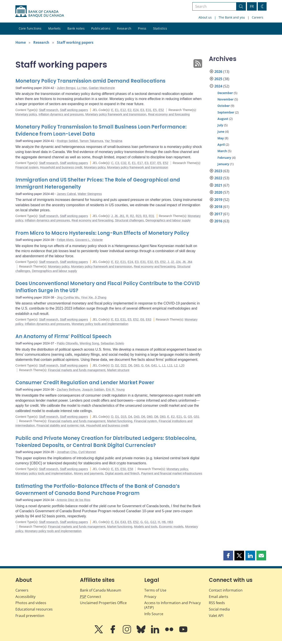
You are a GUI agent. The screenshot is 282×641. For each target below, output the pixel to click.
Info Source (153, 613)
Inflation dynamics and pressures (61, 114)
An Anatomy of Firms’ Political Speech (63, 336)
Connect (90, 596)
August (222, 119)
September (225, 112)
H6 (164, 522)
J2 (172, 262)
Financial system (26, 167)
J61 (121, 216)
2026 (218, 71)
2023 (218, 170)
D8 (156, 416)
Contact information (226, 590)
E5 (155, 110)
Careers (257, 17)
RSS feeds (217, 602)
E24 (136, 110)
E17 (140, 163)
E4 (117, 522)
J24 (178, 262)
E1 (117, 110)
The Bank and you (232, 17)
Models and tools (145, 526)
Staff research (48, 110)
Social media (219, 609)
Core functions (30, 28)
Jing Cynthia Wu (68, 297)
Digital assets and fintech (122, 473)
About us (205, 17)
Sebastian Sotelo (112, 343)
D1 (117, 416)
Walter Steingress (90, 194)
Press (142, 28)
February (224, 157)
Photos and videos (30, 602)
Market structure (118, 370)
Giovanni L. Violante (89, 240)
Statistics (160, 28)
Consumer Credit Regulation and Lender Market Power (84, 382)
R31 (151, 216)
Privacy (150, 596)
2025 (218, 78)
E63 (148, 319)
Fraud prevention (29, 615)
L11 (169, 365)
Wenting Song (89, 343)
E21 (123, 262)
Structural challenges (129, 220)
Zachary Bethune (68, 389)
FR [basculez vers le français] (252, 6)
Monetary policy (26, 114)
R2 (132, 216)
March (222, 151)
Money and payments (88, 473)
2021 (218, 185)
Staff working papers (75, 42)
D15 (123, 416)
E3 (142, 110)
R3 (145, 216)
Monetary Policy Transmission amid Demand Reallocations (90, 81)
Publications (100, 28)
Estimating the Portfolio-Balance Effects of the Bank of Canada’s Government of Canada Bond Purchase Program (97, 490)
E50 (123, 469)
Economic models (171, 526)
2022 (218, 178)
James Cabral (66, 194)
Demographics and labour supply (168, 220)
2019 (218, 199)
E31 (148, 110)
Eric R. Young (115, 389)
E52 (161, 110)
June (220, 131)
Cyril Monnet (87, 452)
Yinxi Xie (87, 297)
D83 (163, 416)
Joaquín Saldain (93, 389)
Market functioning (119, 421)
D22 (123, 365)
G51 (196, 416)
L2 (176, 365)
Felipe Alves (65, 240)
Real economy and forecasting (169, 114)
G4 (147, 365)
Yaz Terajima (113, 141)
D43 (136, 416)
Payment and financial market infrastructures (171, 473)
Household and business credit (61, 167)
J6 (116, 216)
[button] (228, 555)
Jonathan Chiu (67, 452)
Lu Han (82, 88)
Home (20, 42)
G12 (153, 522)
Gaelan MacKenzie (102, 88)
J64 (189, 262)
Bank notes (76, 28)
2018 (218, 206)
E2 (129, 110)
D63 (136, 365)
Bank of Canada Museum (100, 590)
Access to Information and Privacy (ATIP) (172, 605)
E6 (142, 319)
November (225, 99)
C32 (123, 163)
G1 (147, 522)
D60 (149, 416)
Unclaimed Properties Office (103, 602)
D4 (130, 416)
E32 (150, 262)
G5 (190, 416)
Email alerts (218, 596)
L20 (181, 365)
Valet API (216, 615)
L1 (164, 365)
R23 (138, 216)
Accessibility (25, 596)
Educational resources (34, 609)
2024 (218, 86)
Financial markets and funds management (77, 370)
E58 (130, 469)
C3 (117, 163)
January (223, 164)
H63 (170, 522)
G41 (154, 365)
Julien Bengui (66, 88)
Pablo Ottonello (67, 343)
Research (124, 28)
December (225, 93)
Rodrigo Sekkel (67, 141)
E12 (123, 110)
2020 (218, 192)
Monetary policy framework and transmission (115, 114)
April (221, 144)
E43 (123, 522)
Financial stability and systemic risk (61, 425)
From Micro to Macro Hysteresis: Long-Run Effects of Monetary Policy (102, 233)
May (220, 138)
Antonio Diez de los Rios (73, 500)
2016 (218, 221)
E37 (153, 163)
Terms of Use (155, 590)
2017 (218, 214)
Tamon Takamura (91, 141)
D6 (130, 365)
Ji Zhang (100, 297)
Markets (54, 28)
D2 (117, 365)
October (223, 106)
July (220, 125)
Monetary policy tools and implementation (100, 324)
